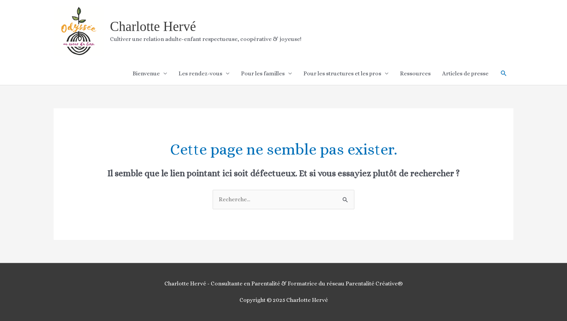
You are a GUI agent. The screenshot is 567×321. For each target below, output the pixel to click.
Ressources (415, 73)
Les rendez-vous (200, 73)
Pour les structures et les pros (342, 73)
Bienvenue (146, 73)
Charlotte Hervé (153, 26)
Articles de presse (465, 73)
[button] (504, 73)
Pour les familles (263, 73)
